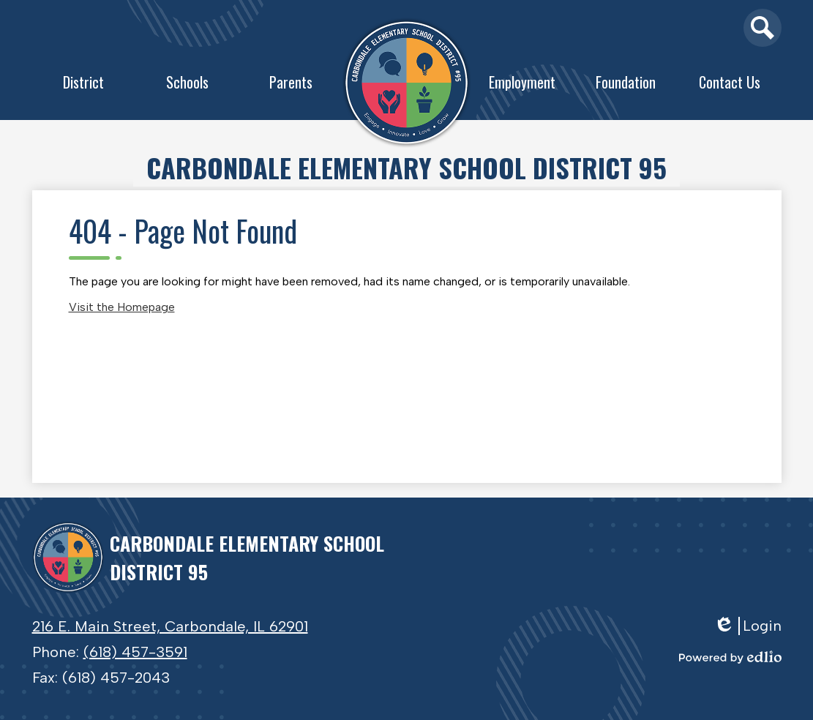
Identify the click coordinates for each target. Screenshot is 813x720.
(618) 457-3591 (135, 652)
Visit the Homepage (122, 307)
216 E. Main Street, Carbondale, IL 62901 (170, 626)
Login (747, 626)
